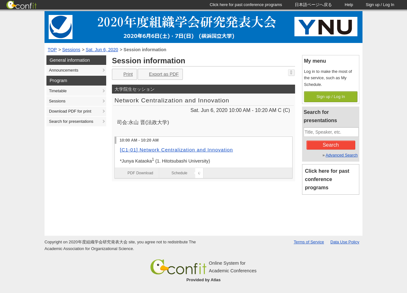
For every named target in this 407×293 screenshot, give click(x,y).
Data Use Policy (344, 242)
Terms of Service (309, 242)
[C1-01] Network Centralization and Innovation (176, 149)
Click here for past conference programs (327, 179)
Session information (145, 49)
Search (331, 145)
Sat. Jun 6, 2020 (102, 49)
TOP (52, 49)
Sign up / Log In (330, 96)
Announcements (63, 70)
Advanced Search (342, 155)
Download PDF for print (70, 111)
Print (124, 74)
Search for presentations (71, 121)
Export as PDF (160, 74)
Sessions (71, 49)
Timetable (58, 90)
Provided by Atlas (203, 279)
